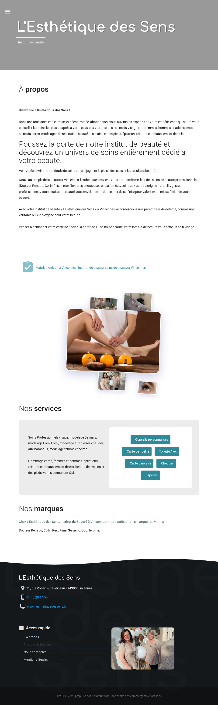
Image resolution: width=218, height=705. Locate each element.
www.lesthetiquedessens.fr (46, 607)
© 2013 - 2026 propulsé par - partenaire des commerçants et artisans (109, 696)
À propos (32, 637)
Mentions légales (36, 659)
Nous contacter (35, 652)
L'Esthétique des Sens (95, 27)
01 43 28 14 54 (37, 597)
